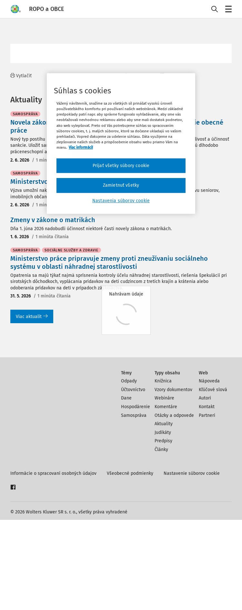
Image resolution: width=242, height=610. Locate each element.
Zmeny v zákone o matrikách (52, 310)
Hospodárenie (135, 497)
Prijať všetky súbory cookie (121, 165)
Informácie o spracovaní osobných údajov (53, 563)
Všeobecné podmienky (130, 563)
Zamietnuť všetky (121, 185)
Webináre (164, 488)
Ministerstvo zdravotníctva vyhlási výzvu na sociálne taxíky (98, 272)
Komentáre (166, 497)
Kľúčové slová (213, 480)
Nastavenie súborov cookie (192, 563)
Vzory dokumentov (173, 480)
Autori (205, 488)
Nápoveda (209, 471)
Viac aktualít (32, 406)
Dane (126, 488)
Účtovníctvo (133, 480)
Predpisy (163, 531)
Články (161, 539)
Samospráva (133, 505)
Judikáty (163, 522)
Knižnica (163, 471)
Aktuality (164, 514)
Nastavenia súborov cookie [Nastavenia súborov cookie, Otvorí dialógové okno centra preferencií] (121, 200)
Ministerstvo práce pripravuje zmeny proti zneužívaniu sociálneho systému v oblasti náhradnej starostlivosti (109, 353)
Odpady (129, 471)
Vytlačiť (21, 76)
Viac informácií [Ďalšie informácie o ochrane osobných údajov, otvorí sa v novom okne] (81, 147)
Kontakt (207, 497)
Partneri (207, 505)
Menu (227, 10)
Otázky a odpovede (174, 505)
